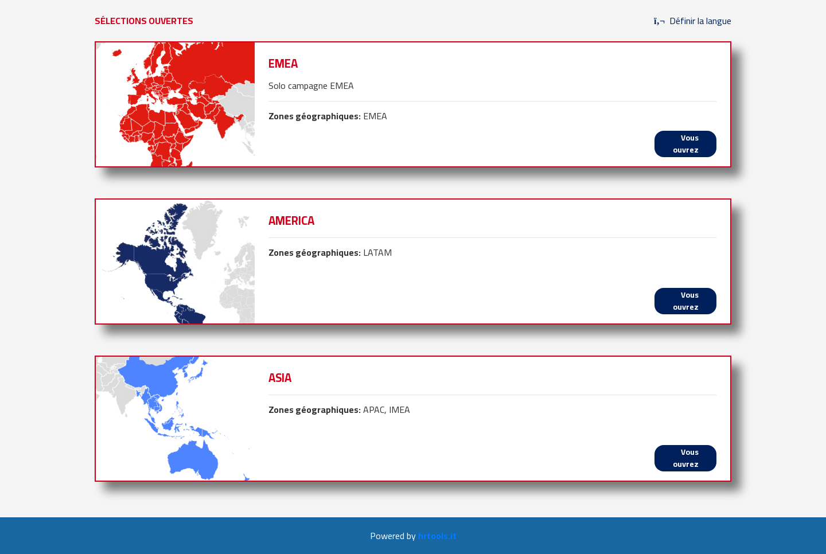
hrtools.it (437, 535)
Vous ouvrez (686, 144)
